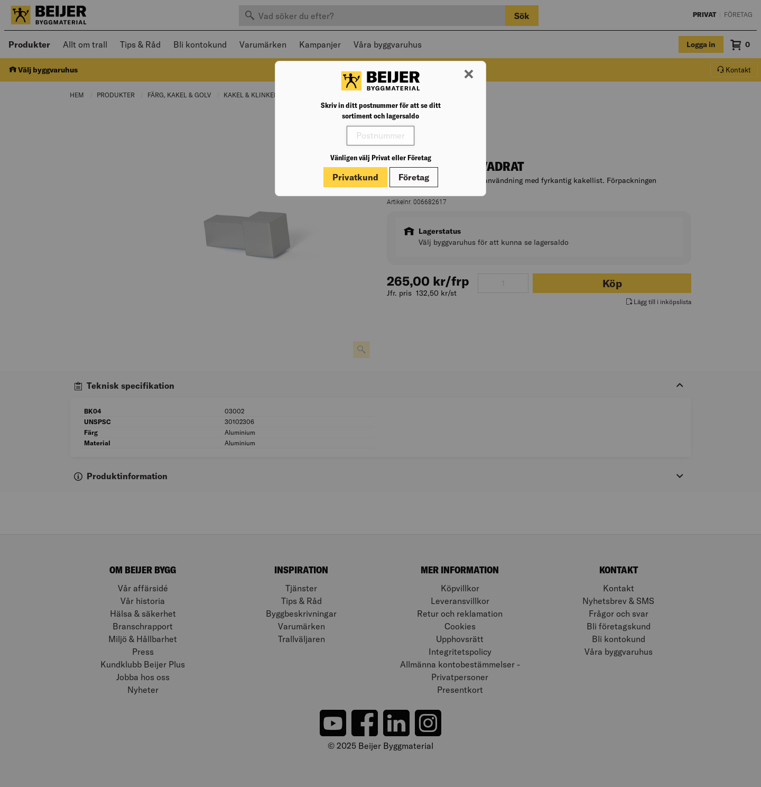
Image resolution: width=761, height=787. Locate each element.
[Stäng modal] (468, 75)
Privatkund (355, 177)
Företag (413, 177)
